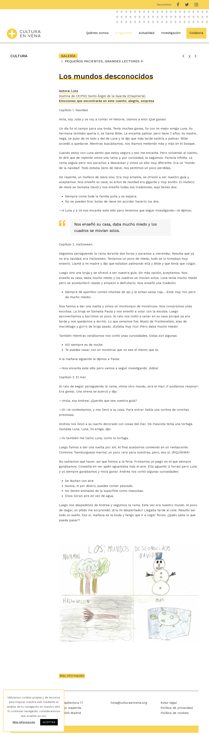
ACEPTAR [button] (49, 722)
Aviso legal (169, 705)
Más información (72, 678)
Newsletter (164, 4)
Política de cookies (175, 715)
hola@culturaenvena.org (129, 705)
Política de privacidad (177, 710)
